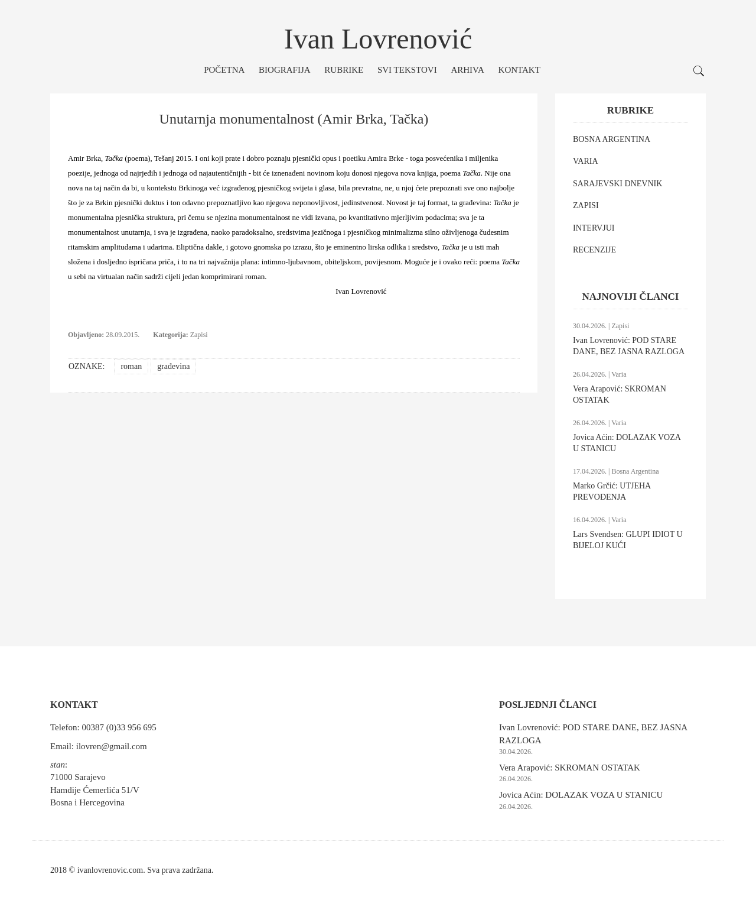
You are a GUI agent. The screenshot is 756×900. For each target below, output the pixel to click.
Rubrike (343, 70)
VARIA (585, 161)
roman (131, 366)
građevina (173, 366)
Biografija (285, 70)
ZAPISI (586, 205)
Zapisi (199, 335)
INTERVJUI (593, 228)
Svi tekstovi (407, 70)
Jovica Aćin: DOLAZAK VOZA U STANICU (581, 794)
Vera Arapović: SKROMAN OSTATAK (569, 767)
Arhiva (467, 70)
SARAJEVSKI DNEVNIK (617, 183)
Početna (224, 70)
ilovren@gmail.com (111, 746)
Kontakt (519, 70)
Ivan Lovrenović (378, 38)
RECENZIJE (594, 249)
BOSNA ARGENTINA (611, 139)
